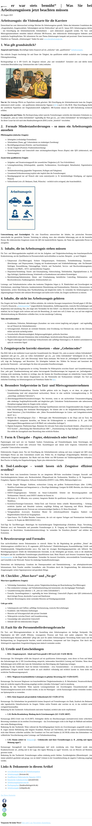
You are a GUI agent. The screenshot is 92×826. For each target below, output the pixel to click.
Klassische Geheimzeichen (17, 780)
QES (56, 105)
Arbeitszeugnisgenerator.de (18, 783)
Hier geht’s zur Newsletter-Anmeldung (36, 823)
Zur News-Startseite (8, 795)
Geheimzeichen (24, 306)
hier (54, 380)
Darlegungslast (6, 557)
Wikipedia (31, 740)
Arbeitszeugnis (77, 50)
